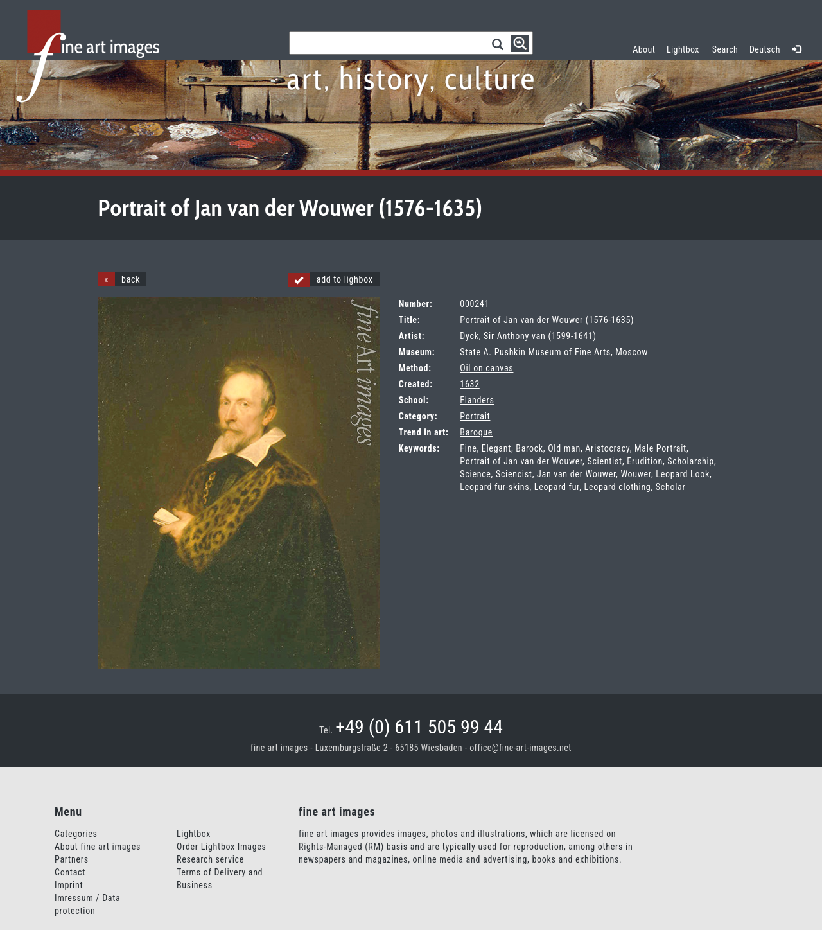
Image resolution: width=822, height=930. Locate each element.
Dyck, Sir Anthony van (502, 336)
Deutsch (764, 49)
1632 (469, 384)
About (644, 49)
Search (725, 49)
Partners (72, 859)
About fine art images (98, 846)
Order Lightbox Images (222, 846)
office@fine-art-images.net (520, 747)
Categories (76, 834)
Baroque (476, 432)
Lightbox (686, 48)
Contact (70, 872)
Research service (210, 859)
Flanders (477, 400)
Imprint (69, 885)
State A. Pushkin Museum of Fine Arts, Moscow (554, 352)
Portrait (475, 416)
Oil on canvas (486, 368)
